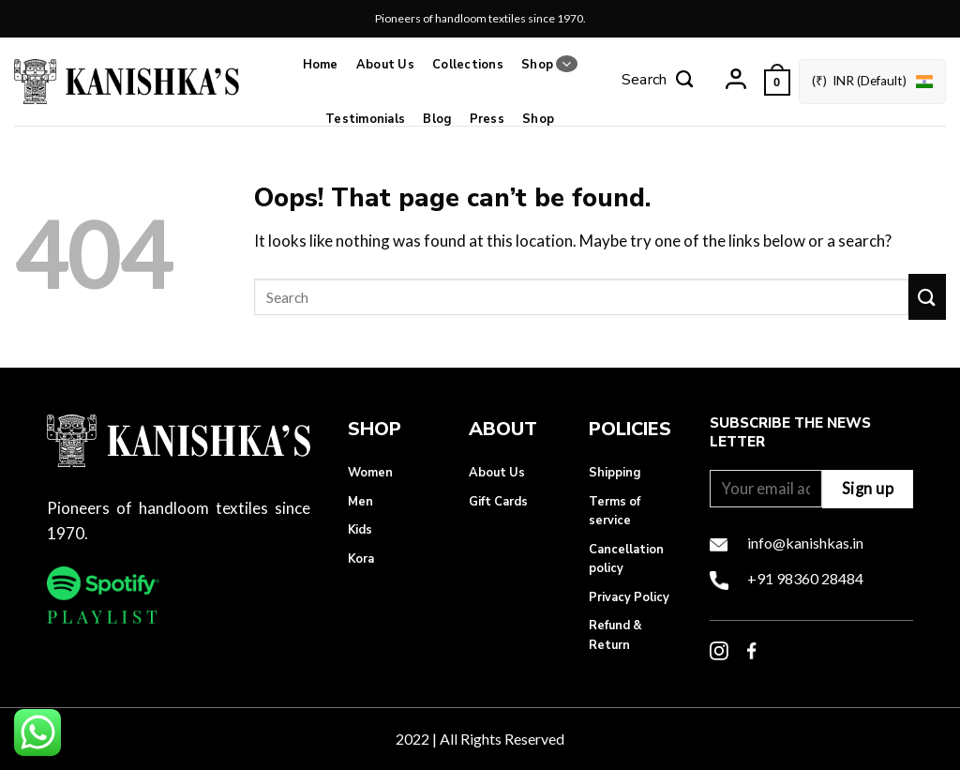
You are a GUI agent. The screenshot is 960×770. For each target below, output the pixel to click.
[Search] (657, 81)
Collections (467, 64)
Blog (437, 119)
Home (320, 64)
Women (370, 472)
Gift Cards (498, 501)
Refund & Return (615, 635)
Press (487, 119)
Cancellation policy (626, 559)
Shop (549, 64)
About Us (385, 64)
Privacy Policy (629, 597)
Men (360, 501)
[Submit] (927, 297)
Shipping (614, 472)
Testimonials (365, 119)
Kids (360, 529)
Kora (361, 559)
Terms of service (614, 511)
